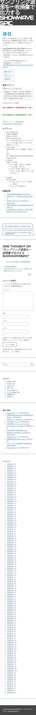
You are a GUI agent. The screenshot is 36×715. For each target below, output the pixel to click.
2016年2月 (10, 662)
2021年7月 (10, 529)
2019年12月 (10, 562)
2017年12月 (10, 614)
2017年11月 (10, 616)
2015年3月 (10, 686)
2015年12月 (10, 666)
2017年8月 (10, 623)
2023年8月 (10, 486)
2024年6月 (10, 479)
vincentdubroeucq (13, 711)
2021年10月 (10, 525)
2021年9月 (10, 527)
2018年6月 (10, 601)
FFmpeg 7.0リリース (13, 448)
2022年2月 (10, 516)
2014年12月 (10, 692)
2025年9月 (10, 466)
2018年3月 (10, 607)
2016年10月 (10, 644)
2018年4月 (10, 605)
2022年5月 (10, 510)
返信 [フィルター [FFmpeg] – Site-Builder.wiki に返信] (29, 274)
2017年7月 (10, 625)
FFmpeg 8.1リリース (13, 413)
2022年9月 (10, 503)
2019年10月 (10, 566)
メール (5, 321)
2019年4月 (10, 579)
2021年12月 (10, 520)
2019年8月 (10, 570)
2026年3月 (10, 464)
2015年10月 (10, 670)
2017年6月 (10, 627)
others (9, 386)
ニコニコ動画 (11, 390)
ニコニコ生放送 (11, 392)
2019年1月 (10, 586)
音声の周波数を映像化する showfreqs (18, 194)
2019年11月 (10, 564)
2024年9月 (10, 477)
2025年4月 (10, 473)
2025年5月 (10, 470)
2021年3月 (10, 536)
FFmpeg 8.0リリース (13, 421)
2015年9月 (10, 673)
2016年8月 (10, 649)
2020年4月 (10, 553)
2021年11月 (10, 523)
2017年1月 (10, 638)
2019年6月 (10, 575)
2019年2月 (10, 584)
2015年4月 (10, 684)
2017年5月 (10, 629)
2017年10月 (10, 618)
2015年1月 (10, 690)
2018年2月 (10, 610)
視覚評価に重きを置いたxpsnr (16, 439)
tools (8, 388)
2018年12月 (10, 588)
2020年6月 (10, 549)
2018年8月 (10, 597)
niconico (9, 383)
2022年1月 (10, 518)
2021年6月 (10, 531)
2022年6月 (10, 507)
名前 (4, 313)
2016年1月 (10, 664)
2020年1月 (10, 560)
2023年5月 (10, 490)
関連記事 (7, 79)
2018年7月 (10, 599)
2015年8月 (10, 675)
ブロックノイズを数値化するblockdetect (19, 443)
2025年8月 (10, 468)
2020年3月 (10, 555)
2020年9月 (10, 542)
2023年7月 (10, 488)
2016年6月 (10, 653)
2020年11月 (10, 538)
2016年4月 (10, 657)
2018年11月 (10, 590)
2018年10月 (10, 592)
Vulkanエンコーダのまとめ (15, 419)
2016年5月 (10, 655)
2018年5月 (10, 603)
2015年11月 (10, 668)
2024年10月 (10, 475)
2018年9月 (10, 594)
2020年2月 (10, 557)
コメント (6, 289)
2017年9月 (10, 620)
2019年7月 (10, 573)
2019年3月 (10, 581)
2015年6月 (10, 679)
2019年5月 (10, 577)
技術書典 (9, 394)
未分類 (9, 397)
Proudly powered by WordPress (12, 709)
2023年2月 (10, 497)
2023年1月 (10, 499)
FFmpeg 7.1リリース (13, 437)
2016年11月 (10, 642)
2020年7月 (10, 547)
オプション (8, 77)
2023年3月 (10, 494)
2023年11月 (10, 484)
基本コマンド (8, 75)
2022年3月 (10, 514)
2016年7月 (10, 651)
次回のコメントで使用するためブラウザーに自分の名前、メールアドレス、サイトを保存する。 (17, 339)
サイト (5, 328)
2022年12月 (10, 501)
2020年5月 (10, 551)
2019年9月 (10, 568)
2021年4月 (10, 534)
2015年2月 (10, 688)
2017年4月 (10, 631)
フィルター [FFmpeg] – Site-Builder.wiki (18, 261)
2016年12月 (10, 640)
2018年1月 (10, 612)
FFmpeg (9, 381)
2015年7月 (10, 677)
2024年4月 (10, 481)
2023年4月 (10, 492)
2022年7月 (10, 505)
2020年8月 (10, 544)
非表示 (10, 71)
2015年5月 (10, 681)
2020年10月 (10, 540)
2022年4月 (10, 512)
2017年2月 (10, 636)
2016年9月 (10, 647)
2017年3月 (10, 634)
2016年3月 (10, 660)
